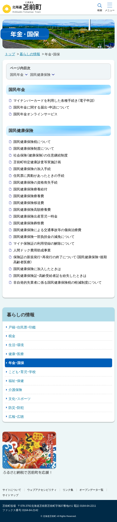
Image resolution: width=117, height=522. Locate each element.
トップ (10, 54)
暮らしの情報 (30, 54)
